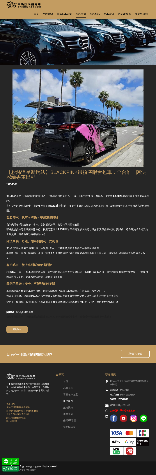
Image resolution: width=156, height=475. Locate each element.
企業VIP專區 (124, 13)
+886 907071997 (128, 394)
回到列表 (17, 329)
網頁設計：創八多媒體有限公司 (21, 469)
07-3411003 (124, 390)
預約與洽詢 (141, 13)
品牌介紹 (48, 13)
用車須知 (109, 13)
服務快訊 (95, 13)
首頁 (36, 13)
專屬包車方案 (64, 13)
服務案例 (81, 13)
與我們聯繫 (135, 353)
